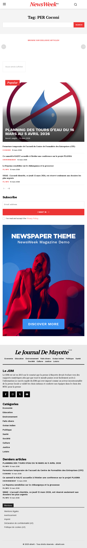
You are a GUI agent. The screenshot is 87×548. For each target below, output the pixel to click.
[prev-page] (3, 46)
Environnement (9, 160)
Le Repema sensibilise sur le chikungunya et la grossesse (28, 165)
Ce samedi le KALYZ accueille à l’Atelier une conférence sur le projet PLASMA (37, 156)
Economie (7, 150)
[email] (43, 204)
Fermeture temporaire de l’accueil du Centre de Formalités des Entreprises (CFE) (39, 146)
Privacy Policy (32, 218)
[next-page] (8, 188)
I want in (44, 212)
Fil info (6, 169)
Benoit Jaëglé (11, 138)
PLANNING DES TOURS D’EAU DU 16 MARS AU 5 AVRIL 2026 (39, 131)
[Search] (79, 24)
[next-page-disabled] (83, 46)
